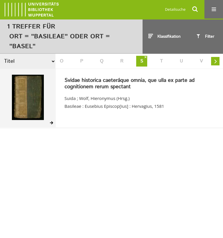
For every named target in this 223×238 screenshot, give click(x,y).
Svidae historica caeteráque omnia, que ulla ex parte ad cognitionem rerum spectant (129, 84)
